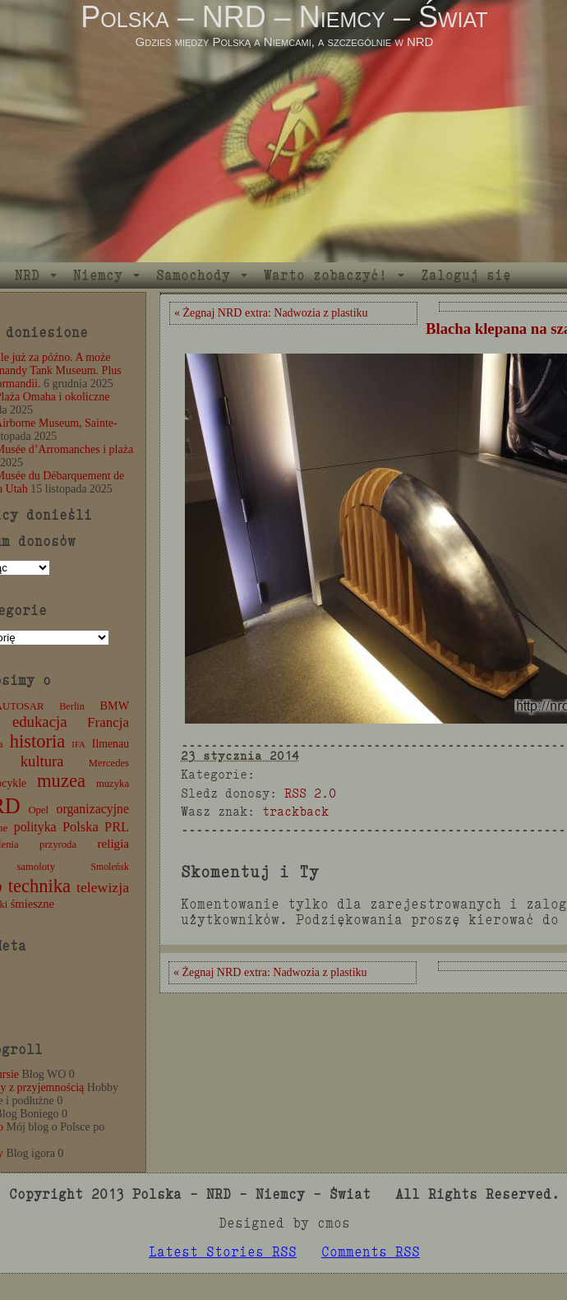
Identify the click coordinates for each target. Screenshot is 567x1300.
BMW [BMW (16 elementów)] (114, 705)
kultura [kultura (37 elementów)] (42, 761)
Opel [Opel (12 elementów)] (38, 810)
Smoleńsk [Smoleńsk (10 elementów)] (109, 866)
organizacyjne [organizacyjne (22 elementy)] (93, 809)
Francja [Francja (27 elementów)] (108, 722)
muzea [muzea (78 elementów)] (61, 780)
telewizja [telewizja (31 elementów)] (102, 887)
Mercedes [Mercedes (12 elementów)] (109, 763)
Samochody (193, 275)
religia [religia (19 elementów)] (114, 843)
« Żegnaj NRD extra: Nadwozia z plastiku (271, 313)
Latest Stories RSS (223, 1252)
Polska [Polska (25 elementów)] (80, 827)
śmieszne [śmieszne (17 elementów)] (32, 903)
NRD (27, 275)
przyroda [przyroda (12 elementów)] (57, 844)
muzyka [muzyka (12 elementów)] (112, 783)
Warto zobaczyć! (325, 275)
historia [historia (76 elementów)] (38, 741)
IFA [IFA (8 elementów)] (78, 744)
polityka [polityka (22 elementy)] (35, 827)
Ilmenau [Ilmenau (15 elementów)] (110, 744)
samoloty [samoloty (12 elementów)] (36, 866)
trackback (295, 811)
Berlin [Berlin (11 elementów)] (72, 706)
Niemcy (97, 275)
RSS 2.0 (310, 793)
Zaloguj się (466, 275)
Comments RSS (370, 1252)
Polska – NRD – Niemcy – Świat (284, 17)
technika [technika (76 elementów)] (39, 886)
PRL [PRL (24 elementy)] (116, 827)
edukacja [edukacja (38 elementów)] (39, 721)
